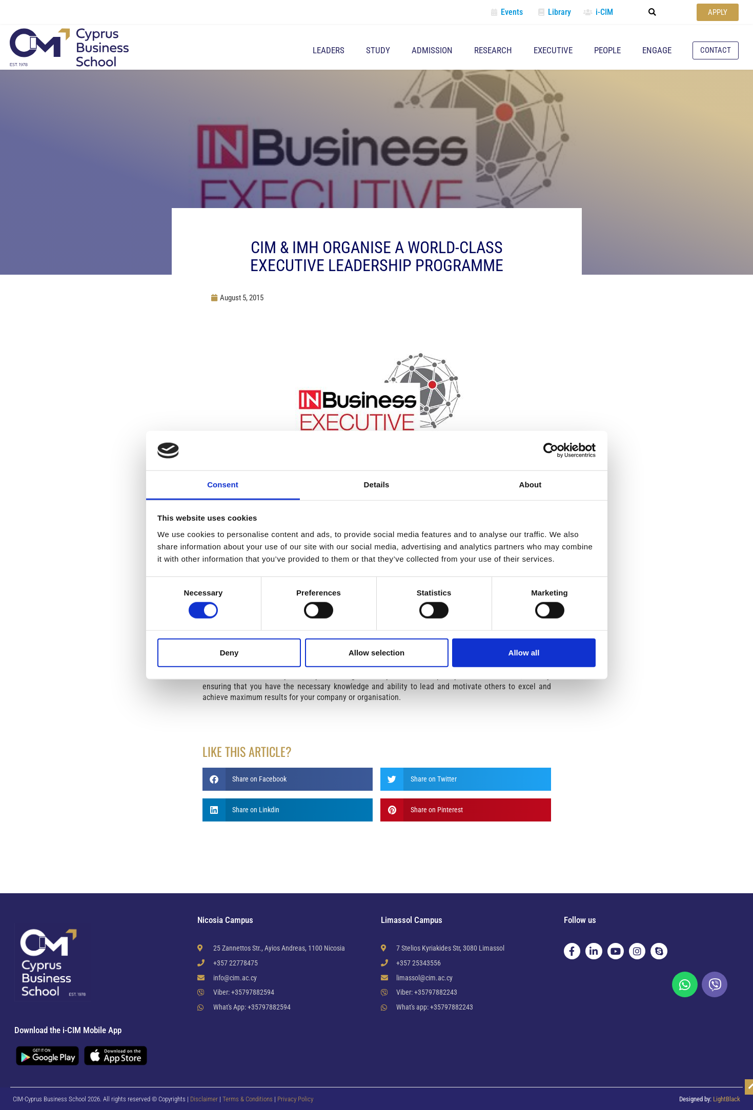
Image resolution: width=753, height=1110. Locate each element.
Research (493, 50)
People (607, 50)
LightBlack (726, 1099)
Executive (553, 50)
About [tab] (530, 484)
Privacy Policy (295, 1099)
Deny (229, 652)
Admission (432, 50)
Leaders (328, 50)
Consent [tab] (222, 484)
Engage (656, 50)
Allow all (524, 652)
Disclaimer (204, 1099)
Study (378, 50)
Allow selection (376, 652)
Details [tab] (377, 484)
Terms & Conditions (248, 1099)
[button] (652, 12)
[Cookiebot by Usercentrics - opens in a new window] (551, 450)
